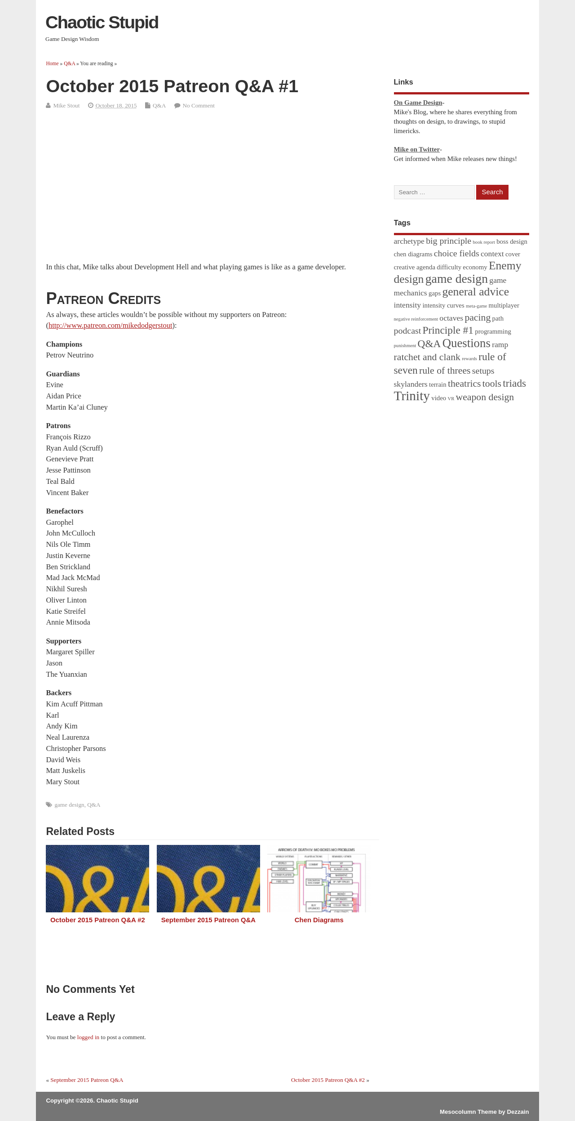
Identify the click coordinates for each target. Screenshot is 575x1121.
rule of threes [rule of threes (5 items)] (445, 370)
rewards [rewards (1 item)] (469, 358)
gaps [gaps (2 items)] (435, 293)
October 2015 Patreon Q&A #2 (97, 920)
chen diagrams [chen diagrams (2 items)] (413, 254)
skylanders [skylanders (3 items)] (411, 384)
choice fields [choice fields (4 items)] (456, 253)
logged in (88, 1037)
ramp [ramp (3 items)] (500, 344)
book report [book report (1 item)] (484, 242)
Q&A (159, 105)
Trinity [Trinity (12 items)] (412, 396)
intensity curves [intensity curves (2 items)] (443, 305)
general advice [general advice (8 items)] (475, 291)
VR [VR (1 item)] (450, 398)
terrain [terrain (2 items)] (438, 384)
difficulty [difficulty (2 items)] (449, 267)
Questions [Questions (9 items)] (466, 343)
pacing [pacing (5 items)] (477, 317)
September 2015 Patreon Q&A (208, 920)
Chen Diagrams (319, 920)
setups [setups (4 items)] (483, 370)
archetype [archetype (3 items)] (409, 241)
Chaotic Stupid (101, 22)
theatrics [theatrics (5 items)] (464, 383)
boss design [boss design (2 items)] (511, 241)
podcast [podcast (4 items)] (407, 330)
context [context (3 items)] (492, 253)
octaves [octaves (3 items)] (451, 317)
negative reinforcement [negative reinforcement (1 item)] (416, 319)
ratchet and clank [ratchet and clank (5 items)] (427, 357)
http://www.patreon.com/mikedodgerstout (110, 325)
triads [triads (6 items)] (514, 383)
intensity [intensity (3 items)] (407, 304)
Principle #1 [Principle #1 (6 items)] (448, 330)
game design (69, 804)
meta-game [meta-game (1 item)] (476, 306)
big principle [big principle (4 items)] (448, 241)
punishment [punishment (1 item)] (405, 345)
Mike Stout (66, 105)
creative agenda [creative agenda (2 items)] (414, 267)
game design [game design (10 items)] (456, 279)
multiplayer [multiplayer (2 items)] (504, 305)
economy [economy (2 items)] (475, 267)
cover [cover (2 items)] (512, 254)
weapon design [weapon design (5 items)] (485, 397)
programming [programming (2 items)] (493, 331)
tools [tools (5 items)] (491, 383)
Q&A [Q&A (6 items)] (429, 343)
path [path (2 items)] (498, 318)
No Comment (199, 105)
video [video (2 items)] (438, 398)
